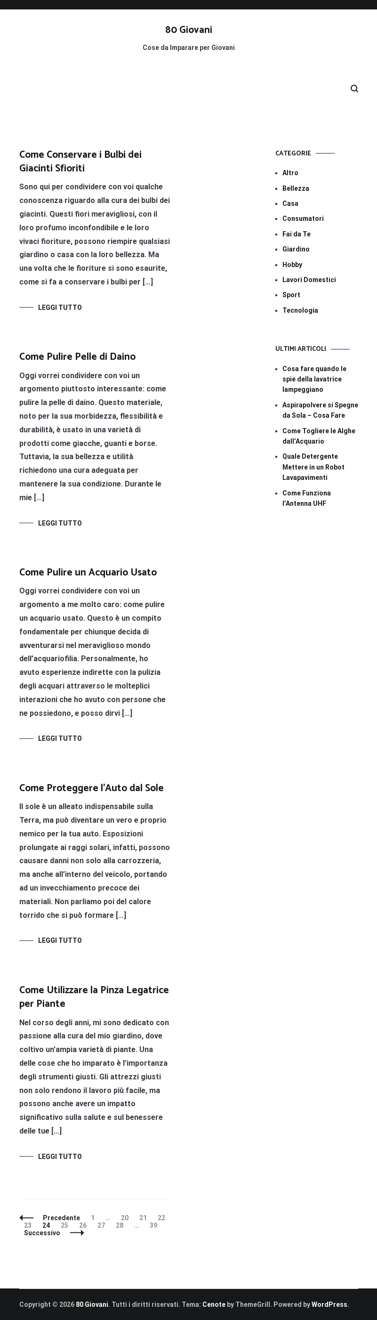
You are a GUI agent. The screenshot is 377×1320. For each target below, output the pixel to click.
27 (103, 1225)
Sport (291, 295)
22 (163, 1218)
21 (145, 1218)
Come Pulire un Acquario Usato (88, 573)
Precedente (61, 1218)
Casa (290, 203)
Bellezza (295, 188)
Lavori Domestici (309, 279)
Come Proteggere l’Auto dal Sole (91, 788)
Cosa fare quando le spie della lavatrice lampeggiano (314, 379)
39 (155, 1225)
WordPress (329, 1304)
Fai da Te (296, 234)
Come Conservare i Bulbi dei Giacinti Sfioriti (80, 162)
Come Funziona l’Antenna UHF (306, 498)
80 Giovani (188, 30)
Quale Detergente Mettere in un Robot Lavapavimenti (313, 467)
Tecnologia (300, 310)
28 (121, 1225)
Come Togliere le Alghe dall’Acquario (318, 436)
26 (85, 1225)
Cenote (213, 1304)
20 (126, 1218)
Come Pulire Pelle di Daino (77, 357)
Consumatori (303, 218)
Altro (290, 173)
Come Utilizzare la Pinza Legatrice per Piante (94, 997)
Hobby (292, 264)
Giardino (296, 249)
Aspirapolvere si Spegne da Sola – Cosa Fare (320, 410)
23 (30, 1225)
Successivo (42, 1233)
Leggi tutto (60, 307)
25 (66, 1225)
